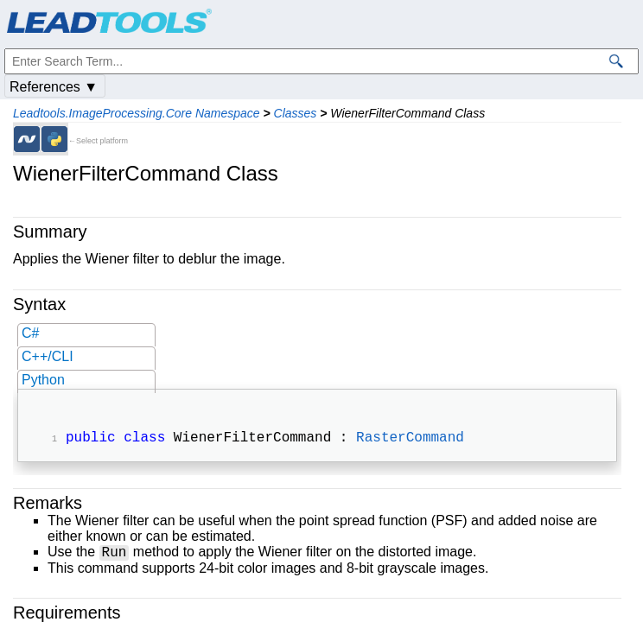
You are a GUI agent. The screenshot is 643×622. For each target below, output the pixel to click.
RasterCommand (410, 439)
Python (43, 379)
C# (30, 333)
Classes (295, 113)
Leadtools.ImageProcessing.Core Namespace (136, 113)
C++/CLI (47, 356)
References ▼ (54, 86)
